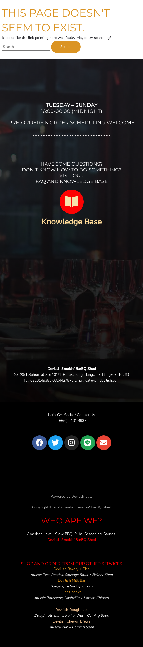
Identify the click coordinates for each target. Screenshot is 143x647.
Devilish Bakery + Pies (71, 568)
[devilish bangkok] (71, 303)
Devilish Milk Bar (71, 580)
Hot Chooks (71, 592)
